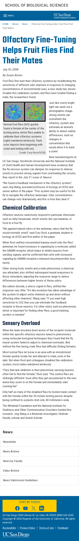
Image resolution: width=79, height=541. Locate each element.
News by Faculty (12, 461)
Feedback (63, 528)
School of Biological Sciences (36, 5)
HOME (6, 24)
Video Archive (11, 470)
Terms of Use (46, 528)
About (15, 24)
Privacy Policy (27, 528)
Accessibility (9, 528)
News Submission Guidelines (20, 480)
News (25, 24)
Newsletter (9, 441)
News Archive (11, 451)
